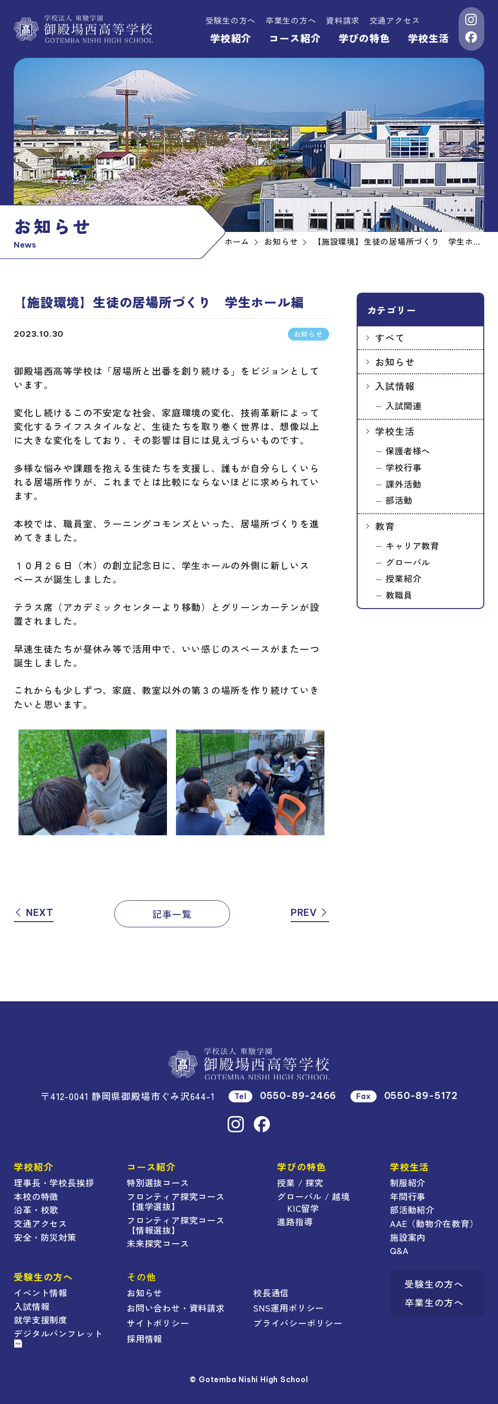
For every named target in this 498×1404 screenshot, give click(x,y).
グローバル (408, 562)
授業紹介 (403, 578)
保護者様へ (408, 450)
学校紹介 (230, 38)
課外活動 (403, 484)
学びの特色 (364, 38)
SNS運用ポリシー (288, 1308)
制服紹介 (407, 1182)
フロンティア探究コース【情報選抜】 (176, 1225)
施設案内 (407, 1237)
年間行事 (407, 1196)
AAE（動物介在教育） (434, 1223)
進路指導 (295, 1221)
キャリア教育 (412, 545)
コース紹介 (295, 38)
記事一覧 (172, 914)
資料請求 (343, 20)
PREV (310, 912)
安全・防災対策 (45, 1237)
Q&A (399, 1250)
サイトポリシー (158, 1323)
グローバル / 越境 (313, 1196)
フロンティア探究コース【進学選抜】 (176, 1201)
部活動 (399, 500)
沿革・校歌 (36, 1209)
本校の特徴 (36, 1196)
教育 (385, 526)
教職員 (399, 595)
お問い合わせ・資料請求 (176, 1308)
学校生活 (428, 38)
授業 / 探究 (300, 1182)
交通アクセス (394, 20)
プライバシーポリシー (297, 1323)
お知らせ (395, 362)
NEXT (34, 912)
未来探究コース (158, 1243)
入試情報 (395, 386)
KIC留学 (303, 1208)
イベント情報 (40, 1292)
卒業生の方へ (291, 20)
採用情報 (144, 1338)
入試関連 (403, 405)
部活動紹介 (412, 1209)
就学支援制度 (40, 1319)
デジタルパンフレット (58, 1337)
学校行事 (403, 467)
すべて (390, 337)
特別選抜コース (158, 1182)
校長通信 (271, 1292)
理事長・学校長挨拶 (54, 1182)
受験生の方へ (230, 20)
